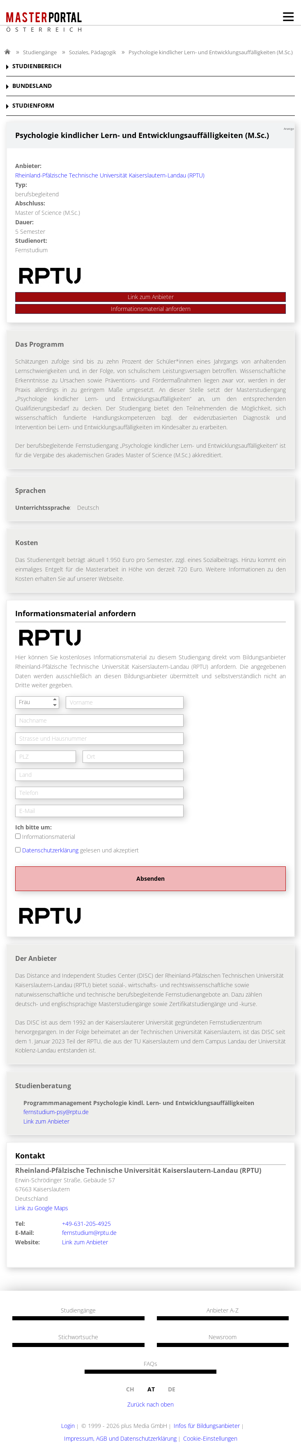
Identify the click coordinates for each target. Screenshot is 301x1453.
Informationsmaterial (48, 836)
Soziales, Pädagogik (92, 52)
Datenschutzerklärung (50, 850)
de (171, 1389)
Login (68, 1426)
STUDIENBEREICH (37, 66)
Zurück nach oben (150, 1404)
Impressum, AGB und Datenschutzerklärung (120, 1438)
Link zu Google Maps (41, 1208)
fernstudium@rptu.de (89, 1233)
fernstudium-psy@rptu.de (56, 1112)
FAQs (150, 1364)
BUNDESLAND (32, 86)
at (151, 1389)
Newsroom (223, 1337)
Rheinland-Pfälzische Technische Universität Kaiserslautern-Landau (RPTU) (109, 175)
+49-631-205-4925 (86, 1223)
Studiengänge (40, 52)
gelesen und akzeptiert (80, 850)
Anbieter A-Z (223, 1310)
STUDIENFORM (33, 105)
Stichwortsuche (78, 1337)
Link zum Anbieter (151, 297)
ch (130, 1389)
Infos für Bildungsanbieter (207, 1426)
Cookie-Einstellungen (210, 1438)
